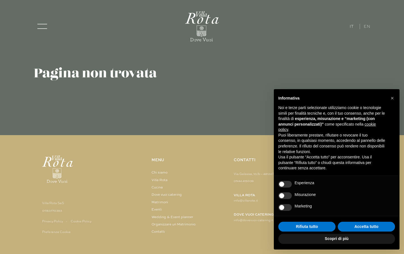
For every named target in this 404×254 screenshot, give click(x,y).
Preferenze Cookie (56, 232)
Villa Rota (159, 180)
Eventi (157, 209)
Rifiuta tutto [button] (307, 226)
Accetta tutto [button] (366, 226)
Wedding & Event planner (172, 217)
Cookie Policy (81, 221)
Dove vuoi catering (167, 195)
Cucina (157, 187)
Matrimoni (160, 202)
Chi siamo (159, 172)
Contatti (158, 232)
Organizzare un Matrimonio (174, 224)
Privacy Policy (52, 221)
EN (367, 26)
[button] (392, 98)
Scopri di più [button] (337, 238)
